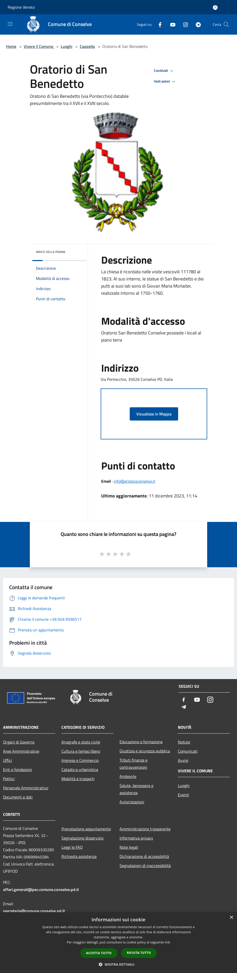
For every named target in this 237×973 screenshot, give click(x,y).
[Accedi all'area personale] (215, 8)
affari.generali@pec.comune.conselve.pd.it (41, 889)
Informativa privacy (136, 838)
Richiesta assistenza (79, 856)
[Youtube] (171, 24)
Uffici (7, 760)
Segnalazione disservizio (82, 838)
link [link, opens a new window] (167, 942)
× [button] (231, 918)
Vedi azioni (165, 81)
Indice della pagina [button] (50, 251)
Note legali (129, 847)
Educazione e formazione (141, 742)
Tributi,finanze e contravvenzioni (134, 763)
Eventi (183, 795)
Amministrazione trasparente (145, 829)
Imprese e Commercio (80, 760)
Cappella (87, 46)
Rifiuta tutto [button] (139, 953)
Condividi (164, 71)
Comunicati (188, 751)
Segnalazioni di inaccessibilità (145, 865)
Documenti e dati (18, 797)
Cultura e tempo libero (80, 751)
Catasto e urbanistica (79, 769)
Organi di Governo (18, 742)
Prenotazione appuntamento (86, 829)
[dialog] (118, 942)
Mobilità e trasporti (78, 779)
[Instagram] (183, 24)
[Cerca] (226, 24)
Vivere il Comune (39, 46)
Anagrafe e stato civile (80, 742)
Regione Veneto (21, 7)
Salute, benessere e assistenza (136, 789)
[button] (118, 964)
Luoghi (66, 46)
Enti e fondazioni (17, 769)
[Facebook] (158, 24)
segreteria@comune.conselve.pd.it (34, 911)
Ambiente (128, 776)
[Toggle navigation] (10, 24)
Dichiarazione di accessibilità (144, 856)
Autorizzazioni (132, 802)
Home (11, 46)
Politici (9, 779)
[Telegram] (196, 24)
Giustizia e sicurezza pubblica (145, 751)
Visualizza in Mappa (154, 414)
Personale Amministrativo (25, 788)
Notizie (184, 742)
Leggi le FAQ (72, 847)
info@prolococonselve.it (134, 481)
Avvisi (183, 760)
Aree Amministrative (21, 751)
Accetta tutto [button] (99, 953)
